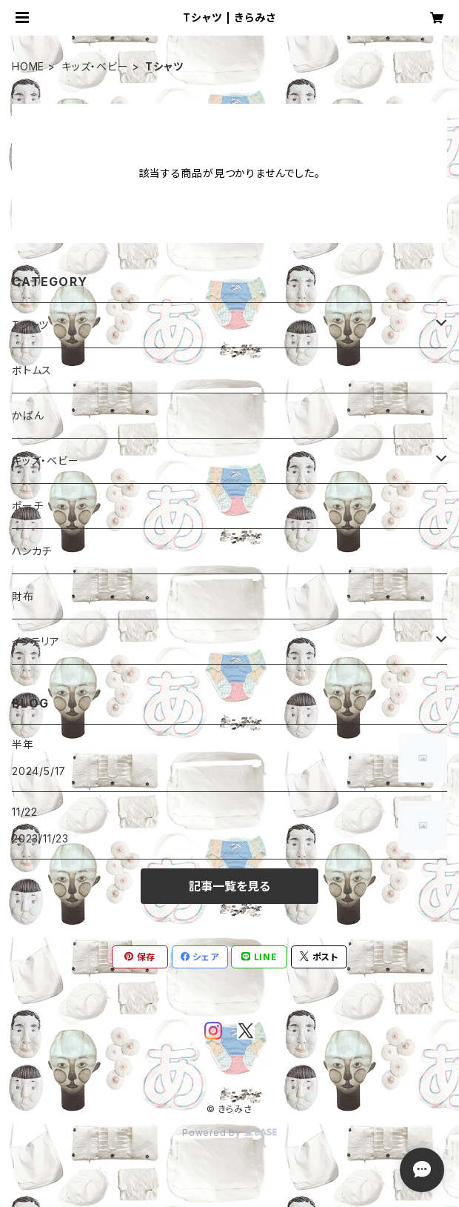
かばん (28, 415)
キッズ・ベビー (95, 66)
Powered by (229, 1132)
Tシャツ (30, 325)
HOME (28, 66)
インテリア (36, 641)
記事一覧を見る (229, 886)
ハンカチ (32, 551)
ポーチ (27, 505)
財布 (23, 596)
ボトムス (32, 370)
